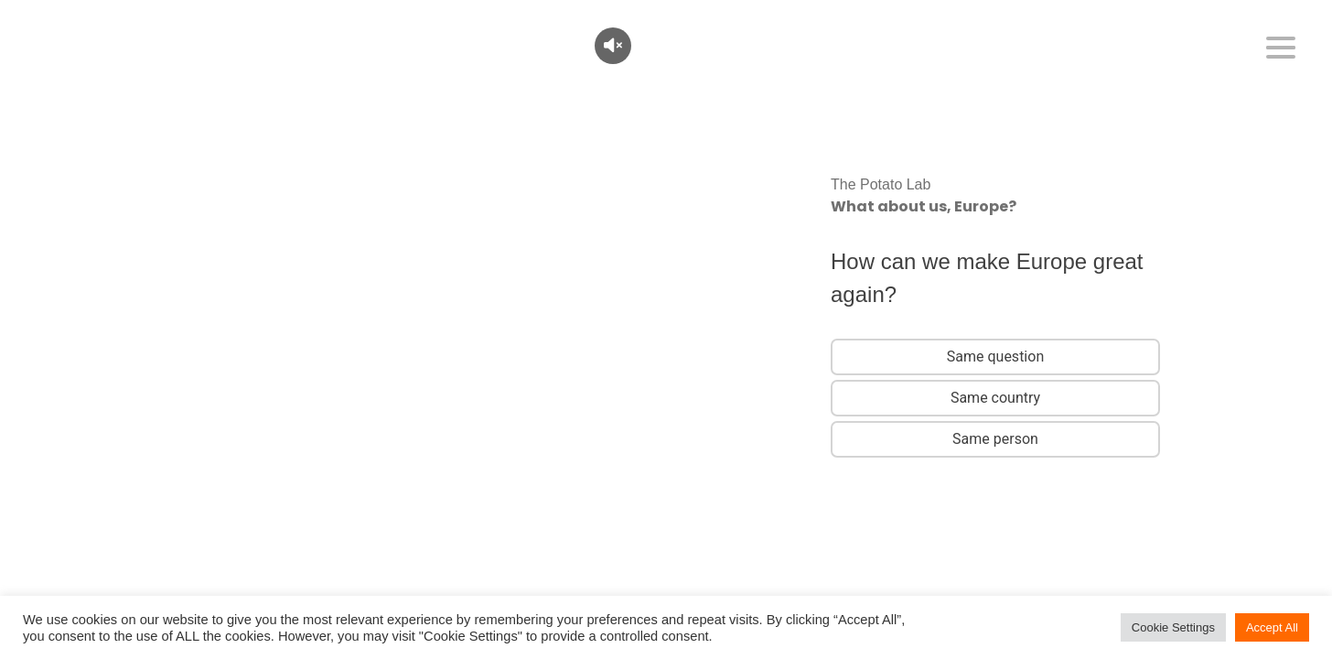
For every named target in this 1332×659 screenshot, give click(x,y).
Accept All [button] (1272, 627)
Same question (995, 356)
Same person (995, 439)
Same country (995, 397)
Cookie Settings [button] (1173, 627)
